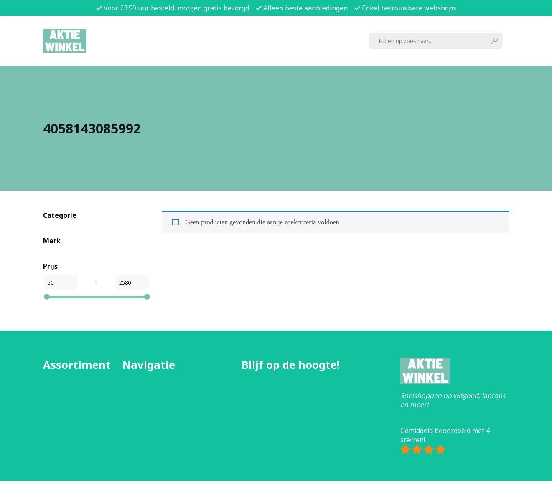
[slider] (47, 297)
